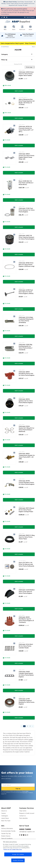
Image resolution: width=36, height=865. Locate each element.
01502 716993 (25, 829)
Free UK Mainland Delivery (10, 35)
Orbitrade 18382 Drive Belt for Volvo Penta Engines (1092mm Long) (26, 264)
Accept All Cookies (18, 854)
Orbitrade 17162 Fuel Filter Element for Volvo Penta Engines (27, 210)
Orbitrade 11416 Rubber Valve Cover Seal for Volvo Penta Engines (27, 591)
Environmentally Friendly (8, 831)
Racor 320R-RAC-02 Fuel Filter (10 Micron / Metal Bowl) (26, 182)
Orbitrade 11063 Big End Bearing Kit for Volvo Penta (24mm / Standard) (25, 347)
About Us (4, 811)
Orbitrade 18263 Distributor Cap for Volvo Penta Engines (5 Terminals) (26, 619)
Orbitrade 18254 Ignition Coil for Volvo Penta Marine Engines (26, 401)
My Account (22, 27)
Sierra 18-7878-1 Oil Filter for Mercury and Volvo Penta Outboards (26, 564)
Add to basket (19, 91)
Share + (33, 46)
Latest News (5, 818)
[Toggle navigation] (5, 27)
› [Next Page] (32, 726)
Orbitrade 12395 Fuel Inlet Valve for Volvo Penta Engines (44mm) (26, 291)
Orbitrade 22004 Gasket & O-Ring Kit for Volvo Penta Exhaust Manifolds (26, 428)
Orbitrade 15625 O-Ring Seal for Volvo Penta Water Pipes (27, 537)
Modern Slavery (5, 836)
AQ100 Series (5, 46)
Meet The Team (5, 821)
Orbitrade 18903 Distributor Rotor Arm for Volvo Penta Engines (26, 373)
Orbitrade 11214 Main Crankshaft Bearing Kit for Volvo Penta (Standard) (26, 319)
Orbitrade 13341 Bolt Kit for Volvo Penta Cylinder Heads (26, 646)
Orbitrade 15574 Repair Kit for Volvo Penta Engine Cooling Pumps (26, 510)
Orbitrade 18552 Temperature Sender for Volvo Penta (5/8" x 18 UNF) (27, 456)
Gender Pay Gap (6, 833)
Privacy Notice (25, 791)
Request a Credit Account (26, 813)
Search (13, 27)
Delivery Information (7, 828)
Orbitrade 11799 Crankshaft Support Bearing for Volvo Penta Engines (26, 701)
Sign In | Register (29, 17)
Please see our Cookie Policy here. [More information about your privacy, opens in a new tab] (12, 849)
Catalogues (4, 816)
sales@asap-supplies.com (27, 832)
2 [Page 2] (27, 726)
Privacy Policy (24, 792)
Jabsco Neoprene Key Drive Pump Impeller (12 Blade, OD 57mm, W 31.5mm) (27, 101)
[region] (18, 852)
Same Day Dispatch (28, 35)
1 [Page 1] (24, 726)
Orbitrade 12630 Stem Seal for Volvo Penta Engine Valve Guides (26, 73)
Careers (3, 813)
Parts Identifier (23, 818)
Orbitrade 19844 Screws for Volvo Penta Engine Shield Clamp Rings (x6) (26, 156)
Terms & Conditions (6, 838)
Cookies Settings (18, 860)
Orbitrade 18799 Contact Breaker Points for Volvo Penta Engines (26, 482)
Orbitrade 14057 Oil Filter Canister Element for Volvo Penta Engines (26, 237)
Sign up (18, 789)
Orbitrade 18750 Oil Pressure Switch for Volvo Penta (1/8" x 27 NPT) (26, 129)
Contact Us (22, 816)
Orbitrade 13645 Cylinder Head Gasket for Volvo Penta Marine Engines (26, 674)
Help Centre (22, 811)
